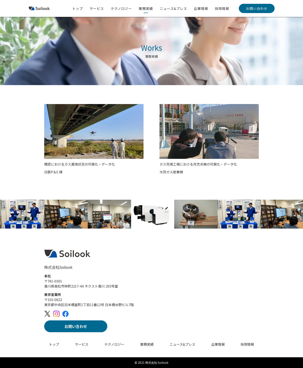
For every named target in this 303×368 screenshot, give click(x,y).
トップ (77, 8)
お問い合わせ (256, 8)
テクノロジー (121, 8)
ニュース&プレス (173, 8)
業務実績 (146, 8)
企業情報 (201, 8)
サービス (97, 8)
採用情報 (222, 8)
